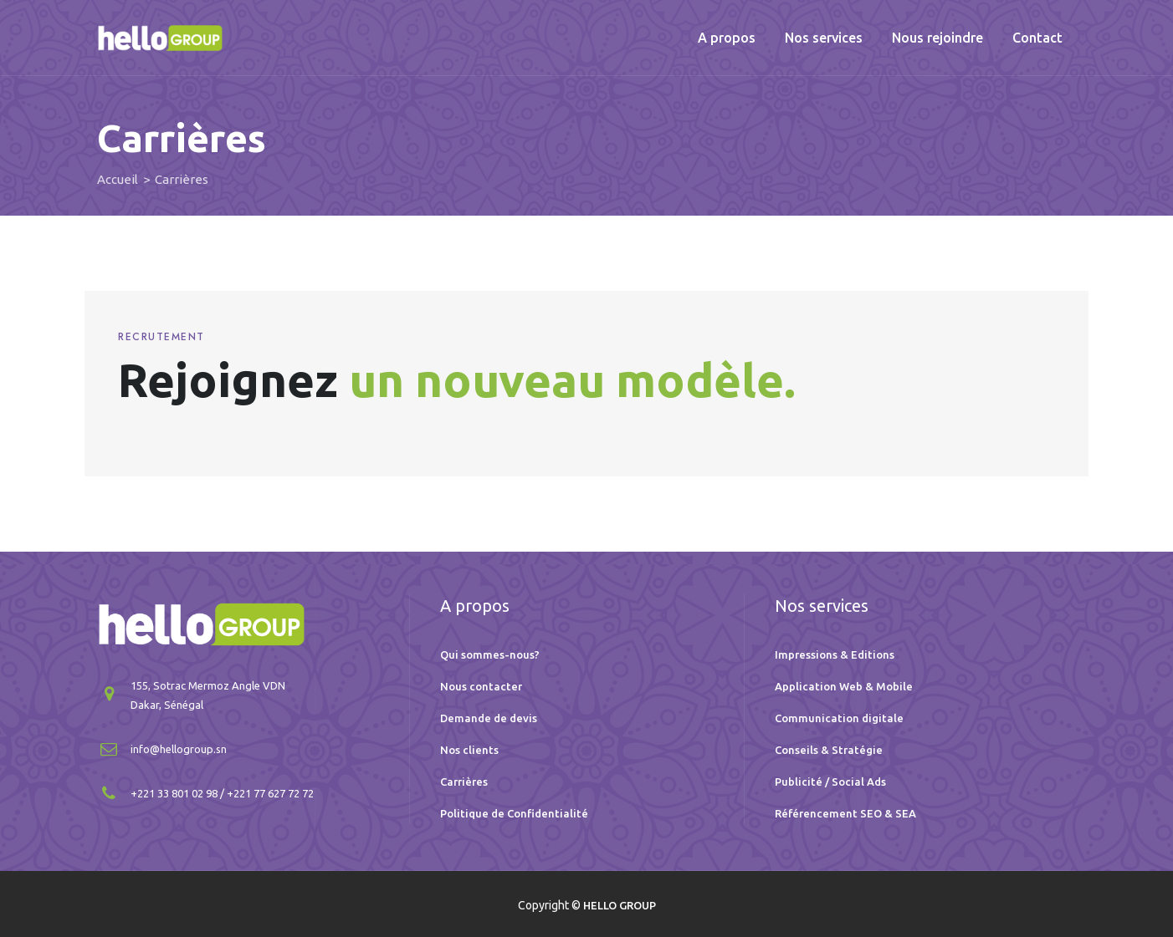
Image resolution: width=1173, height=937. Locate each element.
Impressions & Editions (834, 654)
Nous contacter (481, 686)
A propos (727, 37)
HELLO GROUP (619, 905)
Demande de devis (488, 718)
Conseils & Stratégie (829, 750)
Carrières (464, 781)
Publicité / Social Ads (830, 781)
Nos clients (469, 750)
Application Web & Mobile (844, 686)
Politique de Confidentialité (514, 813)
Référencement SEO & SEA (845, 813)
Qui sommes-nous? (490, 654)
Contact (1037, 37)
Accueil (117, 179)
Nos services (824, 37)
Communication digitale (839, 718)
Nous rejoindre (937, 37)
